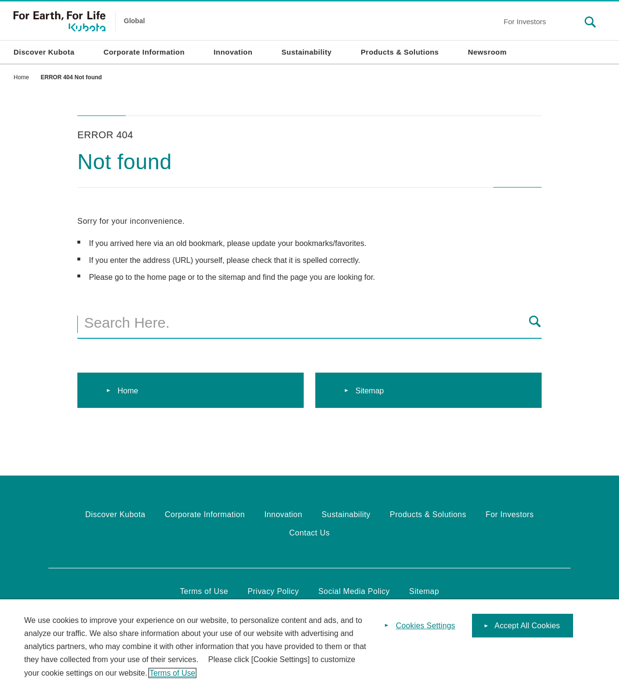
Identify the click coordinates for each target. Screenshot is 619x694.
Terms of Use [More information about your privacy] (172, 677)
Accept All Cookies (527, 630)
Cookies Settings (426, 630)
